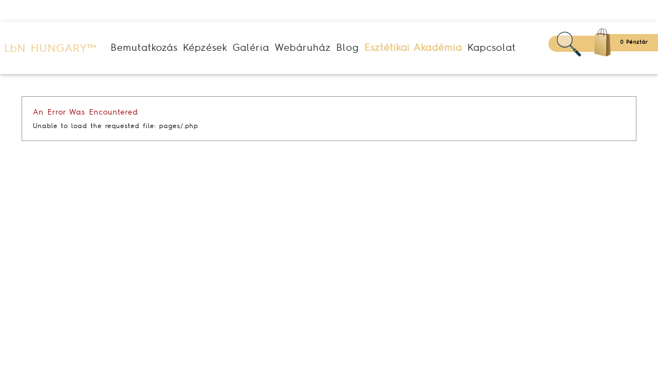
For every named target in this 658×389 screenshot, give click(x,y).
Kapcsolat (491, 47)
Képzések (205, 47)
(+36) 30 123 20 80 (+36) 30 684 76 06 (94, 11)
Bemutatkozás (144, 47)
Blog (347, 47)
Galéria (251, 47)
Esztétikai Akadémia (413, 47)
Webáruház (303, 47)
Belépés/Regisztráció (600, 11)
